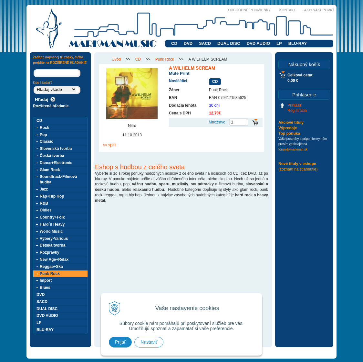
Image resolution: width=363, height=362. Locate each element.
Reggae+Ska (51, 266)
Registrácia (297, 110)
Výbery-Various (54, 238)
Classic (46, 141)
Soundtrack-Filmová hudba (58, 179)
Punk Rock (50, 273)
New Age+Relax (54, 259)
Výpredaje (287, 128)
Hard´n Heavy (52, 224)
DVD (188, 43)
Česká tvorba (52, 155)
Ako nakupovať (319, 10)
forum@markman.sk (292, 149)
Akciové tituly (291, 122)
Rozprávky (49, 252)
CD (174, 43)
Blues (45, 287)
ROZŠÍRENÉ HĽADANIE (68, 62)
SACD (205, 43)
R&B (44, 203)
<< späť (109, 145)
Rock (44, 127)
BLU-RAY (297, 43)
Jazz (44, 189)
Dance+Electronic (56, 163)
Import (46, 280)
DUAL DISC (228, 43)
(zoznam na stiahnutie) (297, 169)
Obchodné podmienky (249, 10)
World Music (51, 231)
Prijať (120, 342)
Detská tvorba (52, 245)
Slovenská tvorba (56, 148)
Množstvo (217, 122)
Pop (43, 134)
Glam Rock (50, 170)
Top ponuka (289, 133)
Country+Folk (52, 217)
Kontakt (287, 10)
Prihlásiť (294, 105)
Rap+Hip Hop (52, 196)
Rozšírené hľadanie (51, 106)
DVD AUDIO (258, 43)
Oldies (46, 210)
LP (279, 43)
